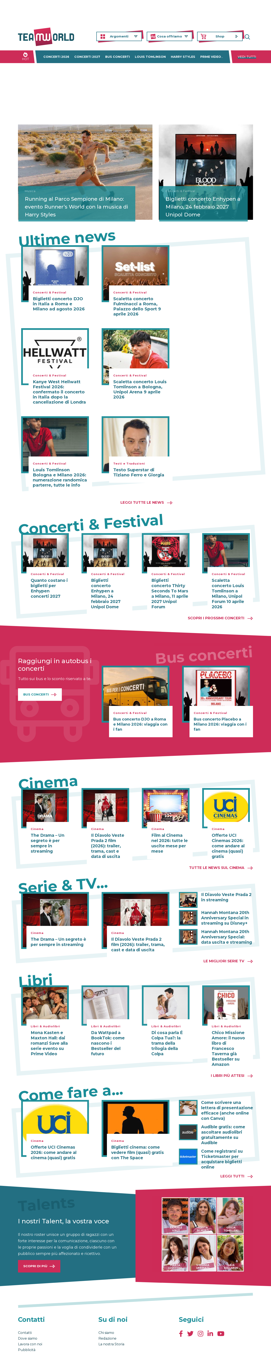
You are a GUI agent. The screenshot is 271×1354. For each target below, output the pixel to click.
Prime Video (210, 57)
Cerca (250, 36)
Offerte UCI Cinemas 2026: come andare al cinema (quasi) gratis (227, 839)
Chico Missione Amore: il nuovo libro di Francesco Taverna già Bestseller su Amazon (229, 1037)
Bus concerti (117, 57)
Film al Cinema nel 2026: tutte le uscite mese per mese (169, 836)
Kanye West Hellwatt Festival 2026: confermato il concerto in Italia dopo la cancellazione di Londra (59, 392)
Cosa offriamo (169, 36)
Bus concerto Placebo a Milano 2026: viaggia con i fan (220, 718)
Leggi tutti (232, 1154)
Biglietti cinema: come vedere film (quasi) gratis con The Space (136, 1137)
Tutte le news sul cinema (216, 860)
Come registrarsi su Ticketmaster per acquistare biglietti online (221, 1137)
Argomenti (119, 36)
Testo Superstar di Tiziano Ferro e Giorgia (138, 472)
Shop (220, 36)
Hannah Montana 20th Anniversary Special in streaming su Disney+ (223, 910)
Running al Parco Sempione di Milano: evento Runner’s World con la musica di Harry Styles (63, 202)
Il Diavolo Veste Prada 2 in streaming (224, 890)
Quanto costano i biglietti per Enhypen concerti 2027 (48, 588)
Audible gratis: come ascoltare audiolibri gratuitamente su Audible (227, 1116)
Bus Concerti (36, 688)
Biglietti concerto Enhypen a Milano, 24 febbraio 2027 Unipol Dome (205, 206)
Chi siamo (106, 1310)
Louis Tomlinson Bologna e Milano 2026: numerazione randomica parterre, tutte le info (60, 477)
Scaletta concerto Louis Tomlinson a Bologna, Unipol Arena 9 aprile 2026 (140, 389)
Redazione (107, 1316)
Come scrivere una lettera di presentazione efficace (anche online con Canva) (225, 1095)
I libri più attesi (227, 1061)
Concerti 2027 (87, 57)
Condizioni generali (31, 1346)
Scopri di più (35, 1244)
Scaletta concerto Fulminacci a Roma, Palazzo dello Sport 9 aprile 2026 (137, 306)
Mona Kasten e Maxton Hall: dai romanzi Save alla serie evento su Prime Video (48, 1034)
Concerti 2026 (56, 57)
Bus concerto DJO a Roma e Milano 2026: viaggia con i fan (140, 718)
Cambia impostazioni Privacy (96, 1346)
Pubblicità (26, 1328)
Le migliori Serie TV (223, 953)
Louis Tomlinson (150, 57)
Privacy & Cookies (60, 1346)
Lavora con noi (30, 1322)
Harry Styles (183, 57)
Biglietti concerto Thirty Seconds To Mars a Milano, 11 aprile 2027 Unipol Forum (169, 590)
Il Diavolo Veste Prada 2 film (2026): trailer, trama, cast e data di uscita (109, 839)
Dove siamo (27, 1316)
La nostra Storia (111, 1322)
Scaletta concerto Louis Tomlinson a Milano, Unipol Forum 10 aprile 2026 (230, 590)
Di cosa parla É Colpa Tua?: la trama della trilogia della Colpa (166, 1034)
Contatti (25, 1310)
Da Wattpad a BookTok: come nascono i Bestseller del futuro (107, 1034)
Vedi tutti (247, 57)
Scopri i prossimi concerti (216, 612)
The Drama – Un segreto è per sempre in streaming (46, 836)
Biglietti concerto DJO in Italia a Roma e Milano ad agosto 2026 (59, 303)
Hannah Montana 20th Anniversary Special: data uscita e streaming (227, 928)
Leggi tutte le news (142, 502)
